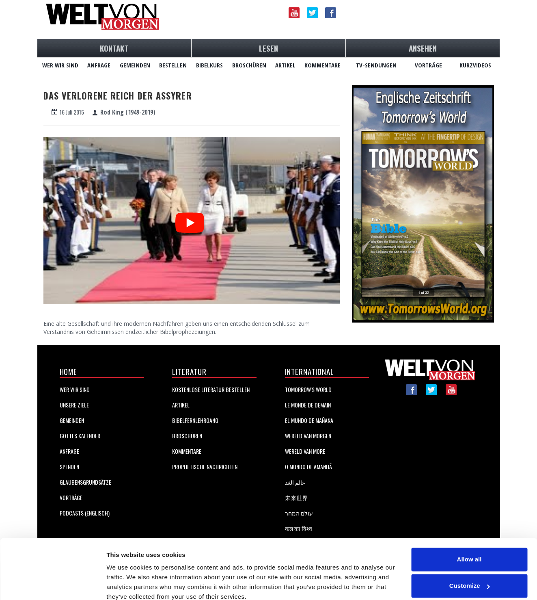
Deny (469, 577)
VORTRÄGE (428, 65)
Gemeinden (72, 420)
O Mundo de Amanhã (308, 466)
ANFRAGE (98, 65)
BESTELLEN (173, 65)
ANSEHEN (423, 48)
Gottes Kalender (80, 435)
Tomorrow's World (308, 389)
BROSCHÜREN (249, 65)
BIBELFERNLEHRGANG (195, 420)
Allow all (469, 524)
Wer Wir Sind (75, 389)
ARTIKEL (285, 65)
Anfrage (69, 451)
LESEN (268, 48)
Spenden (69, 466)
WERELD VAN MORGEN (308, 435)
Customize (469, 550)
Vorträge (71, 497)
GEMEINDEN (135, 65)
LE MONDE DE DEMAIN (308, 405)
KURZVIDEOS (475, 65)
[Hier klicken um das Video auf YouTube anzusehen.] (190, 219)
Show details (125, 584)
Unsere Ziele (74, 405)
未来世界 (296, 497)
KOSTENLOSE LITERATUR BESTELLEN (211, 389)
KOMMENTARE (322, 65)
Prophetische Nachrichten (204, 466)
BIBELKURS (209, 65)
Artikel (181, 405)
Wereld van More (305, 451)
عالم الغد (295, 482)
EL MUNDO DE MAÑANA (309, 420)
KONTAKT (114, 48)
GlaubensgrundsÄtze (85, 482)
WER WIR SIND (60, 65)
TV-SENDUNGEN (376, 65)
